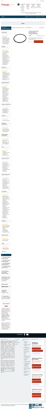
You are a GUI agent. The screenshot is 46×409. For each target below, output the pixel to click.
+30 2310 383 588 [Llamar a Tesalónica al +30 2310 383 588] (36, 348)
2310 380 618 (12, 405)
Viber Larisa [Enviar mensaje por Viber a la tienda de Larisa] (35, 398)
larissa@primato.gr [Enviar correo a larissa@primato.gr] (36, 396)
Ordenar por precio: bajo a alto (18, 27)
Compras (16, 344)
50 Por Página (29, 27)
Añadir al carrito (38, 41)
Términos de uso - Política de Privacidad (27, 364)
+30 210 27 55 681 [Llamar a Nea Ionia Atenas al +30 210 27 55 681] (36, 365)
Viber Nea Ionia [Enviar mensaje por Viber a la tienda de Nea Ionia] (36, 369)
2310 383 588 (6, 405)
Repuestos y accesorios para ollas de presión (17, 19)
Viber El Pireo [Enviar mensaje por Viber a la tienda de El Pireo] (36, 384)
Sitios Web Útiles (27, 361)
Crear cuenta (17, 342)
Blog (25, 354)
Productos (6, 19)
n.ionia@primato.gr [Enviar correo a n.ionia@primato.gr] (37, 367)
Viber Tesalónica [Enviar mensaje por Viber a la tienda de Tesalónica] (36, 353)
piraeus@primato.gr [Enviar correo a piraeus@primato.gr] (37, 381)
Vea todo (4, 251)
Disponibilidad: (39, 35)
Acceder (16, 340)
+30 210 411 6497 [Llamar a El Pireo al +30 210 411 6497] (36, 379)
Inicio (2, 19)
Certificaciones (26, 347)
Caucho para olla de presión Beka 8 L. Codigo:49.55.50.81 (33, 32)
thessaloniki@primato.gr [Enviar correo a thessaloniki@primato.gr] (37, 350)
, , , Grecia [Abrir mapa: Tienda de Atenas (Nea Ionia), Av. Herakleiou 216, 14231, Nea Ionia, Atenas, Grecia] (37, 362)
